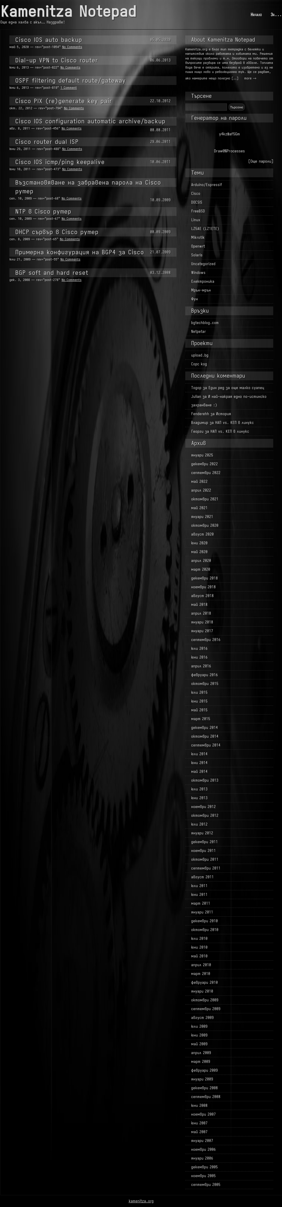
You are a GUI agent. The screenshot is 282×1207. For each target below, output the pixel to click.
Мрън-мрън (201, 290)
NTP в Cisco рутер (43, 211)
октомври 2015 (204, 683)
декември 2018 (204, 578)
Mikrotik (198, 237)
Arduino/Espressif (206, 185)
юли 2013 (199, 789)
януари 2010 (202, 991)
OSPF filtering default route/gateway (70, 80)
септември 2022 (205, 472)
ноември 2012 (203, 806)
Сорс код (199, 364)
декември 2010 (204, 921)
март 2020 (200, 569)
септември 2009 (205, 1009)
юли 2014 (199, 754)
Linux (195, 220)
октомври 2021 (204, 499)
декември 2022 (204, 464)
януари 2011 (202, 912)
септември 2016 (205, 639)
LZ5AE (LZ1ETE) (205, 228)
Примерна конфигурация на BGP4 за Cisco (79, 252)
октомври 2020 (204, 525)
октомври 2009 (204, 1000)
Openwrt (198, 246)
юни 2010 (199, 947)
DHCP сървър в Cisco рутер (56, 232)
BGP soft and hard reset (51, 272)
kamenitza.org (141, 1201)
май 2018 (199, 604)
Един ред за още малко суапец (236, 388)
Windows (198, 272)
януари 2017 (202, 631)
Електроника (202, 281)
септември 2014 (205, 745)
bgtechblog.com (205, 322)
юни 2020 (199, 543)
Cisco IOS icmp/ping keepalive (60, 162)
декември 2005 (204, 1167)
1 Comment (68, 88)
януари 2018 (202, 622)
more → (250, 78)
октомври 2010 (204, 930)
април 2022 (201, 490)
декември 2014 (204, 727)
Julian (196, 396)
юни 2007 (199, 1123)
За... (276, 14)
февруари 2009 (204, 1070)
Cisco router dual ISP (47, 141)
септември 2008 (205, 1097)
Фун (194, 299)
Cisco (195, 193)
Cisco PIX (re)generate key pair (63, 101)
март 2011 (200, 903)
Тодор (196, 388)
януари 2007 (202, 1140)
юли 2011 (199, 886)
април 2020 (201, 560)
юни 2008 (199, 1105)
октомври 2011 (204, 859)
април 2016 (201, 666)
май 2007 (199, 1132)
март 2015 (200, 719)
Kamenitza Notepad (68, 12)
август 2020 (202, 534)
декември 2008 (204, 1088)
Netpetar (198, 331)
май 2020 (199, 552)
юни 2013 (199, 798)
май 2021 (199, 508)
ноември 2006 (203, 1149)
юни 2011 (199, 894)
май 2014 (199, 771)
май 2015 (199, 710)
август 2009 (202, 1017)
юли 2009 (199, 1026)
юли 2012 (199, 824)
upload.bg (199, 355)
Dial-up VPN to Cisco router (56, 60)
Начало (256, 14)
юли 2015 (199, 692)
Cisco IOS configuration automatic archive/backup (90, 121)
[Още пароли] (260, 161)
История (223, 414)
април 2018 (201, 613)
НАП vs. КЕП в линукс (234, 422)
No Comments (72, 47)
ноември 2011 (203, 850)
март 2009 (200, 1061)
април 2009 (201, 1053)
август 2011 (202, 877)
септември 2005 (205, 1184)
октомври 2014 (204, 736)
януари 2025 (202, 455)
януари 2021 (202, 516)
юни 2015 (199, 701)
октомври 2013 (204, 780)
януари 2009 (202, 1079)
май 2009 (199, 1044)
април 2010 (201, 965)
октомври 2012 (204, 815)
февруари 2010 (204, 982)
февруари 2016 (204, 675)
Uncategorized (203, 264)
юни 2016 (199, 657)
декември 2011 (204, 842)
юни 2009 (199, 1035)
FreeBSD (198, 211)
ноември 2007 (203, 1114)
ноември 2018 (203, 587)
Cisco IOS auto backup (48, 39)
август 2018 (202, 596)
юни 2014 (199, 763)
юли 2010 (199, 938)
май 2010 (199, 956)
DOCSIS (196, 202)
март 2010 (200, 973)
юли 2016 (199, 648)
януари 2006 (202, 1158)
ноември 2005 (203, 1176)
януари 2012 (202, 833)
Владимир (199, 422)
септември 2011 (205, 868)
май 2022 (199, 481)
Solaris (197, 255)
